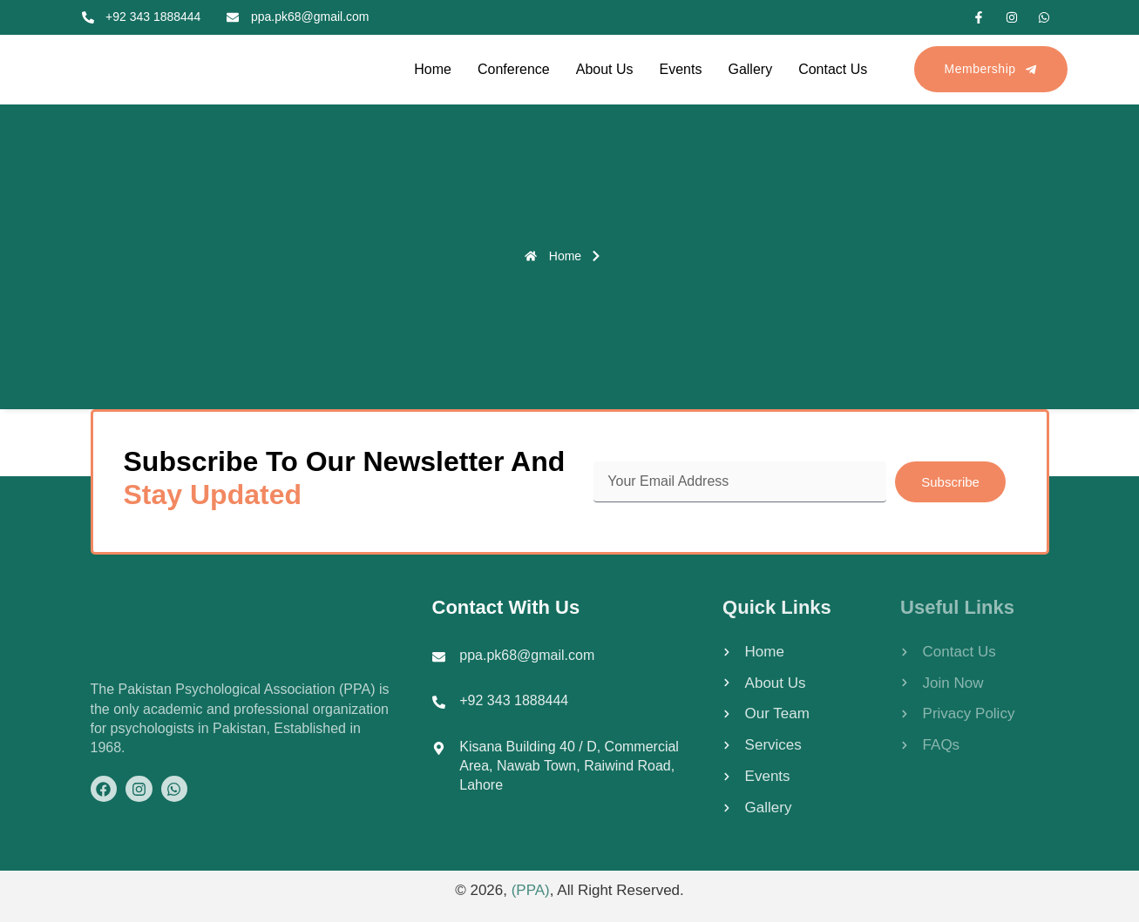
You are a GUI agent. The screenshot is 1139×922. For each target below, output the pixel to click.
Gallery (750, 69)
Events (681, 69)
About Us (605, 69)
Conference (514, 69)
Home (432, 69)
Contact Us (832, 69)
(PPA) (531, 890)
